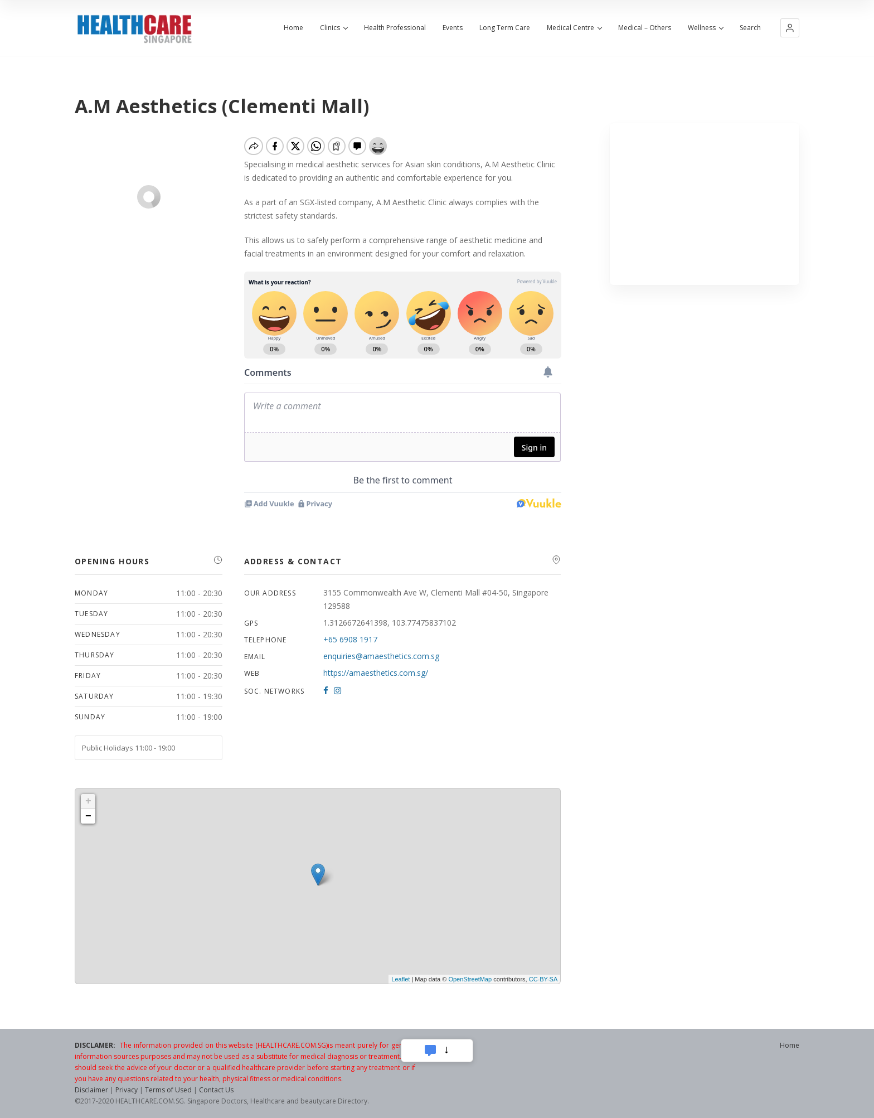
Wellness (705, 27)
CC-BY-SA (543, 979)
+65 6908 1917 (350, 639)
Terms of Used (168, 1090)
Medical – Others (644, 27)
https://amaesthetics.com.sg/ (375, 672)
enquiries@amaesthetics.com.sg (381, 656)
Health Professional (395, 27)
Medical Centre (574, 27)
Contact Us (216, 1090)
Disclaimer (91, 1090)
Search (750, 27)
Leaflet (400, 979)
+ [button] (88, 801)
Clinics (333, 27)
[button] (789, 27)
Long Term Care (504, 27)
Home (293, 27)
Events (453, 27)
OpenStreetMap (470, 979)
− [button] (88, 816)
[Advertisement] (705, 204)
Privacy (126, 1090)
